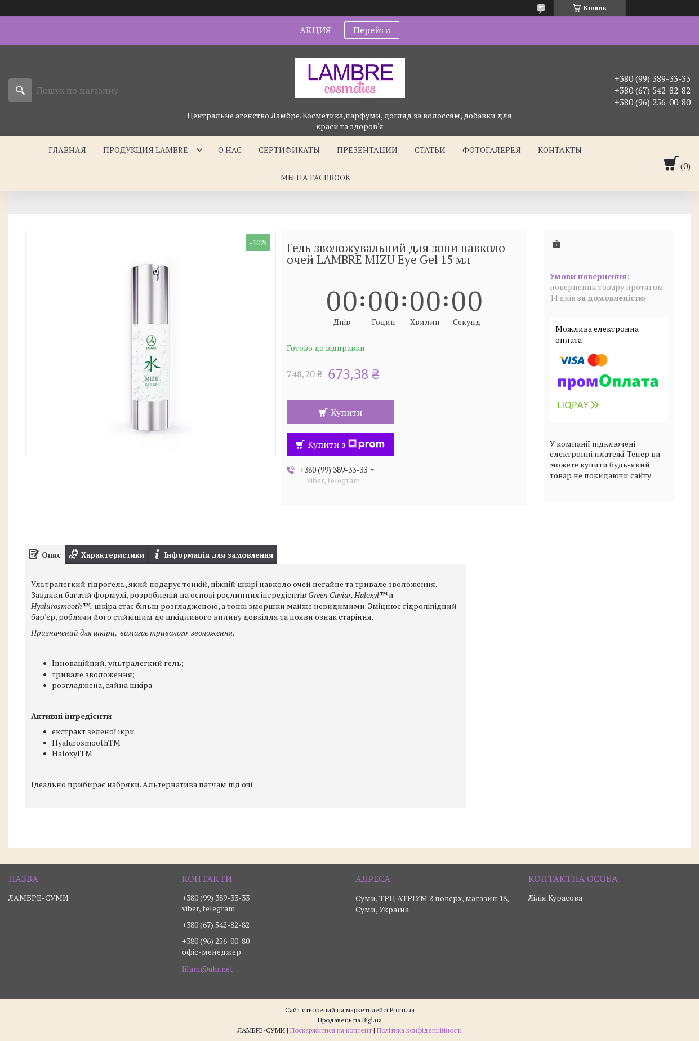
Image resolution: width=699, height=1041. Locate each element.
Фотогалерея (491, 149)
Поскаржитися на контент (331, 1030)
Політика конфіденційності (419, 1030)
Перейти (371, 30)
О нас (230, 149)
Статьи (430, 149)
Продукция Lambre (145, 149)
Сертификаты (289, 149)
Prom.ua (402, 1009)
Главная (67, 149)
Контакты (560, 149)
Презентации (367, 149)
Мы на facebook (315, 177)
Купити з (346, 444)
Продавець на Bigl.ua (350, 1020)
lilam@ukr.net (207, 969)
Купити (346, 412)
